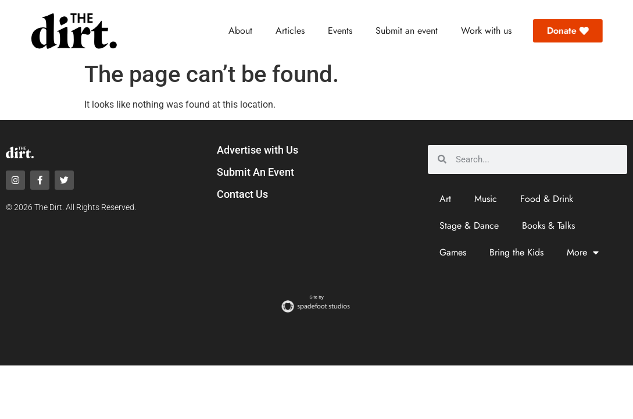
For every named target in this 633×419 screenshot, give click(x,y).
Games (452, 252)
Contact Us (242, 194)
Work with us (486, 30)
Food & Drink (546, 198)
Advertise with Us (257, 150)
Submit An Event (255, 172)
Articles (290, 30)
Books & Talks (548, 225)
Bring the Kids (516, 252)
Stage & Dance (469, 225)
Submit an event (406, 30)
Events (340, 30)
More (583, 252)
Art (445, 198)
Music (485, 198)
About (240, 30)
